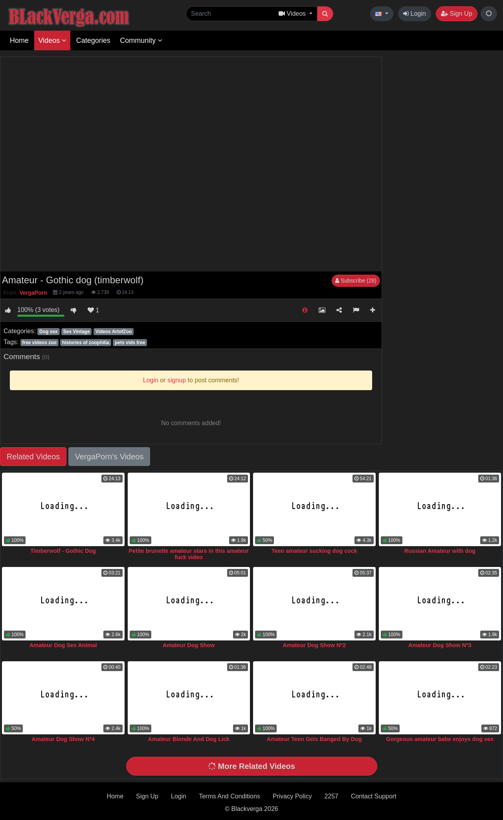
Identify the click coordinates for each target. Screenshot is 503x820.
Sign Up (456, 13)
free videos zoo (39, 342)
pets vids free (130, 342)
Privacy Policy (292, 796)
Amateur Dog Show (189, 645)
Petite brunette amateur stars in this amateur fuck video (189, 554)
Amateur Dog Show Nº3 (439, 645)
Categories (93, 40)
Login (414, 13)
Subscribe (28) (355, 280)
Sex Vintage (76, 331)
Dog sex (48, 331)
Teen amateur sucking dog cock (314, 551)
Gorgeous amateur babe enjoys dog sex (440, 739)
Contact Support (374, 796)
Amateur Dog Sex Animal (63, 645)
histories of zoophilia (85, 342)
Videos (52, 40)
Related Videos (33, 456)
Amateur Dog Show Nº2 (314, 645)
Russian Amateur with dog (439, 551)
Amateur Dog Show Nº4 (63, 739)
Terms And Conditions (229, 796)
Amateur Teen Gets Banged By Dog (314, 739)
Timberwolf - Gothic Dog (63, 551)
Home (19, 40)
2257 (331, 796)
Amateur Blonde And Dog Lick (188, 739)
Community (141, 40)
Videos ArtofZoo (113, 331)
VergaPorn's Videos (109, 456)
